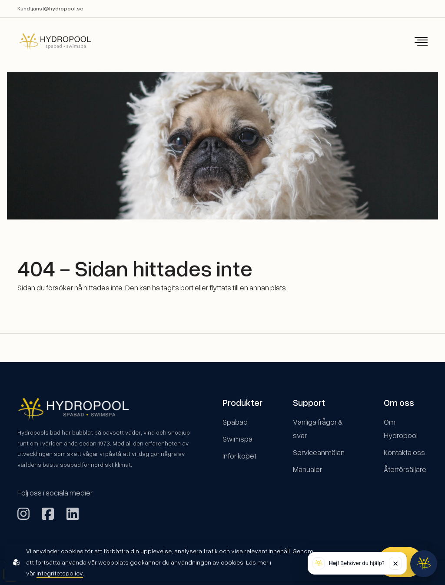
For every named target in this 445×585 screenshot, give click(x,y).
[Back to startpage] (49, 41)
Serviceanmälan (319, 452)
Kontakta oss (404, 452)
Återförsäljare (405, 469)
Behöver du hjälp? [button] (357, 563)
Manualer (307, 469)
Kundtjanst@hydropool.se (50, 8)
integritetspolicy (60, 573)
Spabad (235, 422)
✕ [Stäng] (395, 563)
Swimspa (237, 439)
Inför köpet (239, 456)
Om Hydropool (401, 428)
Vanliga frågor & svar (317, 428)
